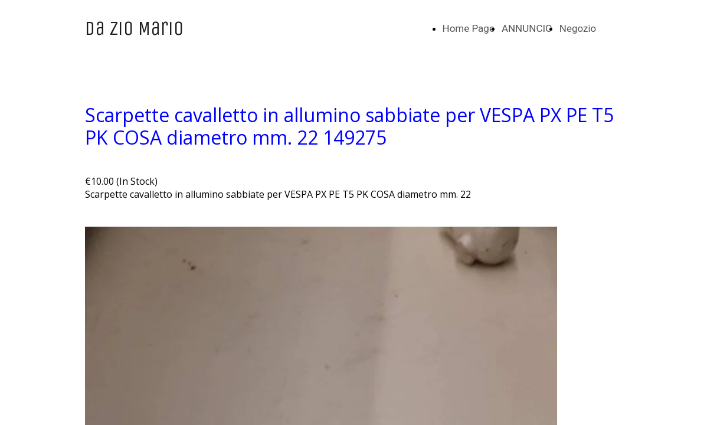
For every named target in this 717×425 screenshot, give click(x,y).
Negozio (578, 28)
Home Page (469, 28)
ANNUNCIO (527, 28)
